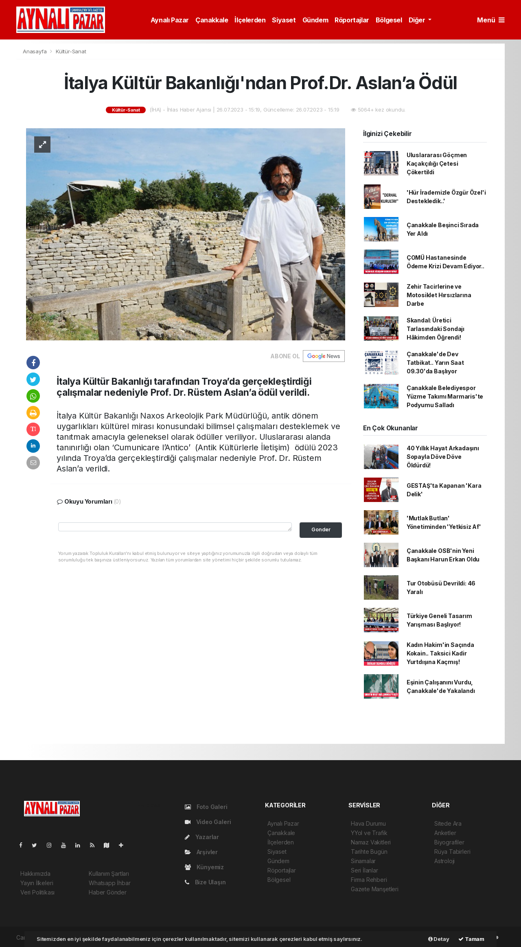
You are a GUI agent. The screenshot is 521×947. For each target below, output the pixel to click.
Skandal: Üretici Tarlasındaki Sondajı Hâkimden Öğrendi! (435, 329)
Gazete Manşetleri (374, 889)
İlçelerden (249, 20)
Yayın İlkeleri (36, 882)
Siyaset (284, 20)
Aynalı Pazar (170, 20)
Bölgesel (389, 20)
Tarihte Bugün (369, 851)
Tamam (471, 939)
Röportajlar (352, 20)
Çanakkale (211, 20)
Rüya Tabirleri (452, 851)
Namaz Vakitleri (371, 842)
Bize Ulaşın (205, 882)
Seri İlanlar (364, 870)
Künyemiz (204, 867)
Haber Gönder (108, 892)
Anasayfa (35, 51)
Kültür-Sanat (71, 51)
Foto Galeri (206, 806)
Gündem (315, 20)
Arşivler (201, 851)
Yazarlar (202, 836)
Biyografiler (449, 842)
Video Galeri (208, 821)
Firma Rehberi (369, 879)
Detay (438, 939)
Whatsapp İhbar (109, 882)
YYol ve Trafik (369, 832)
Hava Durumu (368, 823)
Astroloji (444, 860)
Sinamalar (363, 860)
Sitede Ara (448, 823)
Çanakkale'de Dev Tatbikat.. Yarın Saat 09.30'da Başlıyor (435, 363)
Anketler (445, 832)
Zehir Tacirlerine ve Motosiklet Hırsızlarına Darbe (439, 295)
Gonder (321, 529)
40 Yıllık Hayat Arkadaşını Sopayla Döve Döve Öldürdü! (443, 457)
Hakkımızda (35, 873)
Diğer (418, 20)
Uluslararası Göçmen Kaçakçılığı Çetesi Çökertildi (437, 163)
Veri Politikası (37, 892)
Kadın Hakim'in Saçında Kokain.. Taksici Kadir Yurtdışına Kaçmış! (440, 653)
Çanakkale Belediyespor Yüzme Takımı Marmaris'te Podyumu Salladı (445, 396)
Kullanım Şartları (109, 873)
